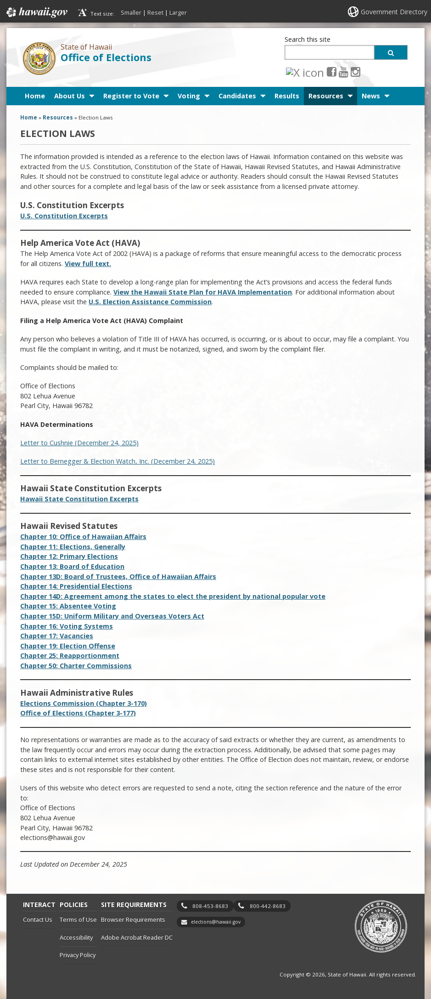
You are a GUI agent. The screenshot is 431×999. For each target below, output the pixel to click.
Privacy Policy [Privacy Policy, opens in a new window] (77, 955)
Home (35, 95)
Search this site (307, 39)
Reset (155, 12)
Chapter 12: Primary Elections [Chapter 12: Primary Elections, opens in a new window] (69, 556)
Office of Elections (106, 57)
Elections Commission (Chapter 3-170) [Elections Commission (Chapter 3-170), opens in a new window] (83, 703)
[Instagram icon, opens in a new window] (327, 71)
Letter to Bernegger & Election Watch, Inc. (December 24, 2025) (117, 461)
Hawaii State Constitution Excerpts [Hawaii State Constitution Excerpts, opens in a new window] (79, 498)
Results (286, 95)
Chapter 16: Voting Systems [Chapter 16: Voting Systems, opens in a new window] (66, 626)
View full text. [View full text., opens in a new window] (88, 263)
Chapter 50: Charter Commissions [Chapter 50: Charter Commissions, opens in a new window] (76, 665)
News (371, 95)
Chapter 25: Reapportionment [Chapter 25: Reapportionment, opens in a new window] (69, 655)
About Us (69, 95)
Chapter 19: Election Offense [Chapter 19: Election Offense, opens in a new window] (67, 645)
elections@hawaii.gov (216, 922)
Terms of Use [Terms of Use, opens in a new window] (78, 919)
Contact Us (37, 919)
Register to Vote (131, 95)
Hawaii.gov (36, 12)
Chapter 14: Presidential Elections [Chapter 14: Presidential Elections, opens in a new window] (76, 586)
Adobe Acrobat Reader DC (137, 937)
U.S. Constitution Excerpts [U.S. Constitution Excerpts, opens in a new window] (64, 215)
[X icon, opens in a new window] (291, 71)
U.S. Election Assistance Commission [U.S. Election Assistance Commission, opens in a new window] (150, 301)
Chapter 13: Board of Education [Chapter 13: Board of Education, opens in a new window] (72, 566)
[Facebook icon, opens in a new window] (303, 71)
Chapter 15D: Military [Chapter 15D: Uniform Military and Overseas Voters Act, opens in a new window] (112, 616)
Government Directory (394, 11)
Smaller (131, 12)
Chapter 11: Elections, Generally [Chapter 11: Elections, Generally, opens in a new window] (72, 546)
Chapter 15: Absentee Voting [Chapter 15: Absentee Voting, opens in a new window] (68, 606)
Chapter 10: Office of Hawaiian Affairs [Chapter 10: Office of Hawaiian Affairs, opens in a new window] (83, 536)
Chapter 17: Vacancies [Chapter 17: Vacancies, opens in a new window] (56, 635)
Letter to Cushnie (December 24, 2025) (79, 442)
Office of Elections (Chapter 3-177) (78, 713)
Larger (178, 12)
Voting (189, 95)
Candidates (237, 95)
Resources (325, 95)
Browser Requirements (133, 919)
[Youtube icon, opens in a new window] (315, 71)
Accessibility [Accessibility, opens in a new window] (76, 937)
